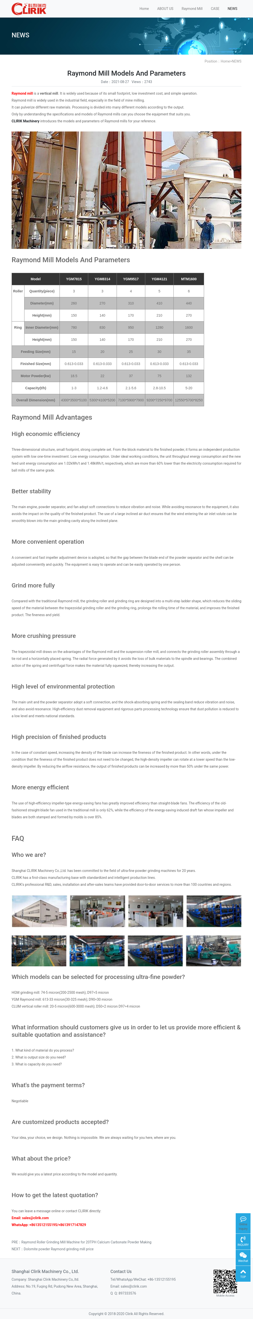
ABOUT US (165, 9)
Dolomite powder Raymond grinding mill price (59, 1249)
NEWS (232, 9)
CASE (215, 9)
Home (144, 9)
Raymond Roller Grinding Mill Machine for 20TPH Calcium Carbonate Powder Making (86, 1242)
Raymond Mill (192, 9)
